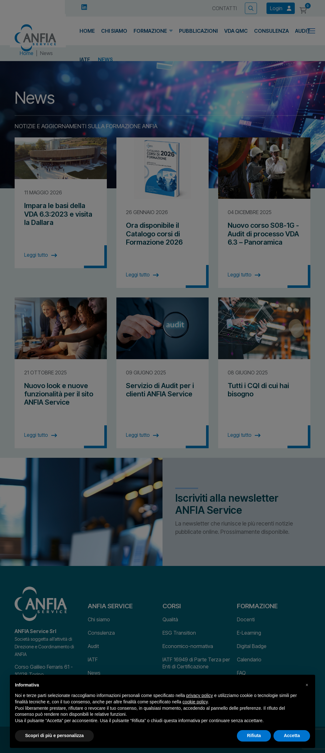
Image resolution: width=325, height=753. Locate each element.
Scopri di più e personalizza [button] (54, 735)
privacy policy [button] (199, 695)
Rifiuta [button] (254, 735)
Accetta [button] (292, 735)
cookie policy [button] (195, 701)
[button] (307, 685)
